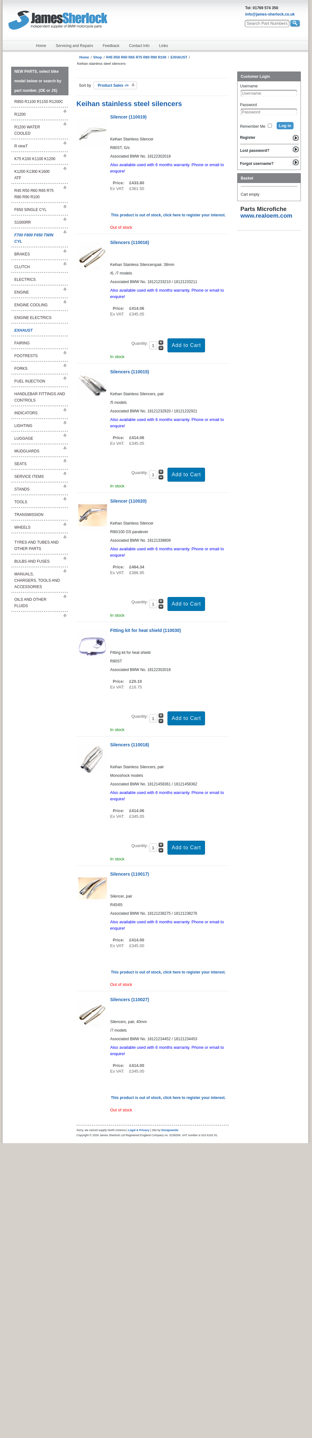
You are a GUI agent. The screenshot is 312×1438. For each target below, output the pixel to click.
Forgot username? (256, 163)
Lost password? (254, 150)
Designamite (170, 1130)
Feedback (111, 46)
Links (163, 46)
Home (41, 46)
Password (248, 105)
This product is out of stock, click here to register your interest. (168, 215)
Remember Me (252, 126)
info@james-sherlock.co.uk (270, 14)
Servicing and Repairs (74, 46)
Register (247, 137)
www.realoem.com (266, 215)
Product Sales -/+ (113, 85)
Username (249, 86)
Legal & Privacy (138, 1130)
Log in (285, 125)
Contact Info (139, 46)
